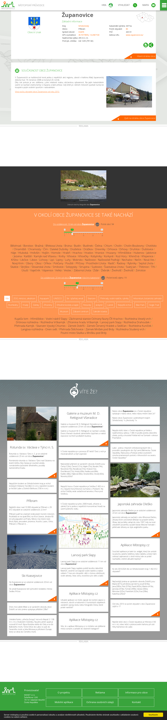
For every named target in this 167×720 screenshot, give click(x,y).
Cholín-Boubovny (134, 245)
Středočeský (83, 26)
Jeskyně (99, 305)
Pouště (69, 263)
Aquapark (44, 298)
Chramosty (34, 249)
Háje (13, 252)
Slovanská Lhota (41, 267)
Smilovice (58, 267)
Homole (56, 252)
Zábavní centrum (80, 311)
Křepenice (147, 256)
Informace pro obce (136, 692)
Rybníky (131, 263)
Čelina (98, 245)
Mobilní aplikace (64, 702)
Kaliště (28, 256)
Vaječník (35, 270)
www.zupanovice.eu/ (134, 35)
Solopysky (71, 267)
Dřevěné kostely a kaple (68, 305)
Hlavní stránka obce (146, 56)
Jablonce (151, 252)
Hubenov (139, 252)
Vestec (67, 270)
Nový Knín (18, 263)
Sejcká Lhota (146, 263)
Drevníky (100, 249)
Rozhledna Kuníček (140, 326)
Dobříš (81, 32)
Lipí (52, 260)
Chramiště (20, 249)
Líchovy (43, 260)
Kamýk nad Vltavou (45, 256)
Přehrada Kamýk (24, 326)
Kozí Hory (121, 256)
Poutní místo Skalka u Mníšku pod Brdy (83, 333)
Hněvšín (35, 252)
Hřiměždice (124, 252)
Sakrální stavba (100, 311)
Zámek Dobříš (76, 326)
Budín (77, 245)
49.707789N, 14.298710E (88, 35)
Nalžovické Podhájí (109, 260)
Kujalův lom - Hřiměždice (29, 318)
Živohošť (116, 270)
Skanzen (92, 298)
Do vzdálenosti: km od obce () (70, 277)
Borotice (28, 245)
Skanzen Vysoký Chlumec (51, 326)
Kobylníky (96, 256)
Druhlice (135, 249)
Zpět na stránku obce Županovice (139, 118)
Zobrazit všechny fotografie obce (83, 204)
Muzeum (64, 311)
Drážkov (88, 249)
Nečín (138, 260)
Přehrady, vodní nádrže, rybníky (114, 298)
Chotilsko (151, 245)
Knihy (62, 256)
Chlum (108, 245)
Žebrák (105, 270)
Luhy (68, 260)
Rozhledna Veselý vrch (138, 318)
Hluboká (23, 252)
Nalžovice (90, 260)
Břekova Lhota (54, 245)
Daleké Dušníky (59, 249)
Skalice (14, 267)
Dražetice (75, 249)
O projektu (64, 692)
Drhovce (112, 249)
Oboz (38, 263)
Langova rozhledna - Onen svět (39, 329)
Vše (7, 298)
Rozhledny (13, 305)
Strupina (84, 267)
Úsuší (25, 270)
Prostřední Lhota (96, 263)
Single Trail (154, 305)
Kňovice (71, 256)
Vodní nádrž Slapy (56, 318)
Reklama (100, 692)
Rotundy (87, 305)
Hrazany (111, 252)
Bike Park (140, 305)
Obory (29, 263)
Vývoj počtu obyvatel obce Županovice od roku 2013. (37, 91)
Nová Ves (149, 260)
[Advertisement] (83, 146)
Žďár (96, 270)
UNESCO (57, 298)
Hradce (88, 252)
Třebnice (144, 267)
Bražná (39, 245)
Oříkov (47, 263)
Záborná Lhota (82, 270)
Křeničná (134, 256)
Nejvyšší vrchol (124, 305)
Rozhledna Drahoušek (137, 322)
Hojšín (45, 252)
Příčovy (80, 263)
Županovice (77, 15)
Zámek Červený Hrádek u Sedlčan (107, 326)
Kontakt (136, 702)
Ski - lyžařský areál (75, 298)
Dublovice (147, 249)
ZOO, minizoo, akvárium (24, 298)
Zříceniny (48, 305)
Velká (58, 270)
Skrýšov (25, 267)
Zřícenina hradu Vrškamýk (82, 322)
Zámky (36, 305)
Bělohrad (15, 245)
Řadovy (121, 263)
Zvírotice (141, 270)
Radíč (111, 263)
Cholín (118, 245)
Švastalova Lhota (114, 267)
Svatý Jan (131, 267)
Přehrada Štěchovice (71, 329)
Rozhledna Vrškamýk (53, 322)
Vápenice (47, 270)
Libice (33, 260)
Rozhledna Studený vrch (130, 329)
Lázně (110, 305)
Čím (45, 249)
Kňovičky (83, 256)
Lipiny (59, 260)
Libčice (24, 260)
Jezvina (18, 256)
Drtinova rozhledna (27, 322)
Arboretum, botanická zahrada (147, 298)
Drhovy (123, 249)
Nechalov (127, 260)
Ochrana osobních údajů (100, 702)
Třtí (153, 267)
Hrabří (66, 252)
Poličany (58, 263)
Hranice (99, 252)
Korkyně (109, 256)
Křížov (14, 260)
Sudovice (97, 267)
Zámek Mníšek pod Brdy (100, 329)
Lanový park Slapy (110, 322)
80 (127, 29)
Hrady (25, 305)
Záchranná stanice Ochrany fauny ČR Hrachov (96, 318)
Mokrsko (78, 260)
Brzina (68, 245)
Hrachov (77, 252)
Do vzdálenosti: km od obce (73, 224)
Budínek (88, 245)
